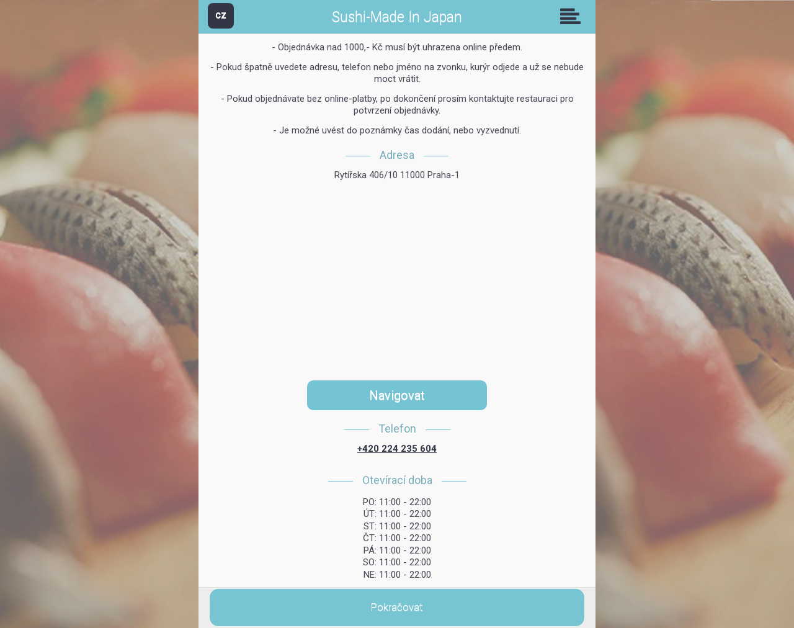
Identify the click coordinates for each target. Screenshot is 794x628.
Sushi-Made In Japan (397, 17)
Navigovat (397, 395)
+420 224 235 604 (397, 448)
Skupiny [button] (573, 16)
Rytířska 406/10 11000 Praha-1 (397, 175)
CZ (220, 15)
